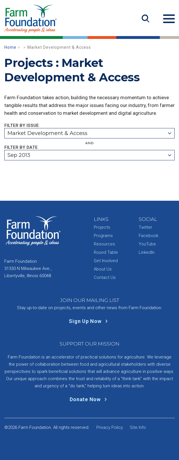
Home (10, 47)
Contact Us (105, 277)
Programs (103, 235)
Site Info (138, 427)
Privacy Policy (109, 427)
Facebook (148, 235)
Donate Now (89, 399)
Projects (102, 227)
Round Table (106, 252)
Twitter (145, 227)
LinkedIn (147, 252)
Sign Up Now (89, 321)
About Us (103, 269)
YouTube (147, 244)
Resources (104, 244)
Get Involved (106, 260)
